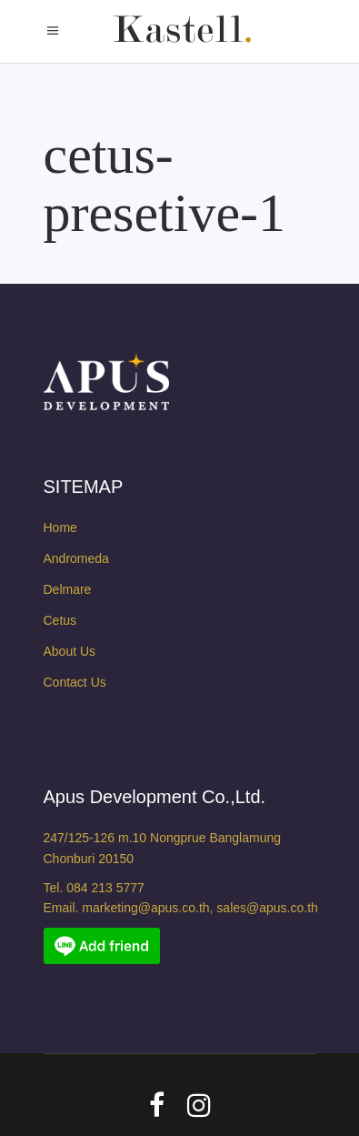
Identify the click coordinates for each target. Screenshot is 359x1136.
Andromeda (76, 558)
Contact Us (75, 682)
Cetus (60, 620)
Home (60, 527)
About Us (70, 651)
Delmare (68, 589)
